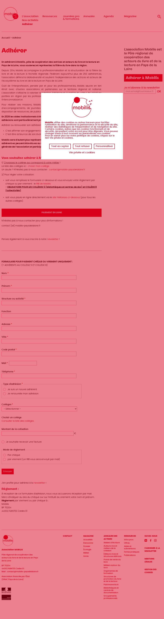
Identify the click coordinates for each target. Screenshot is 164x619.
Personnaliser (104, 146)
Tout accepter (60, 146)
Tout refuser (82, 146)
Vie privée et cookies (82, 152)
